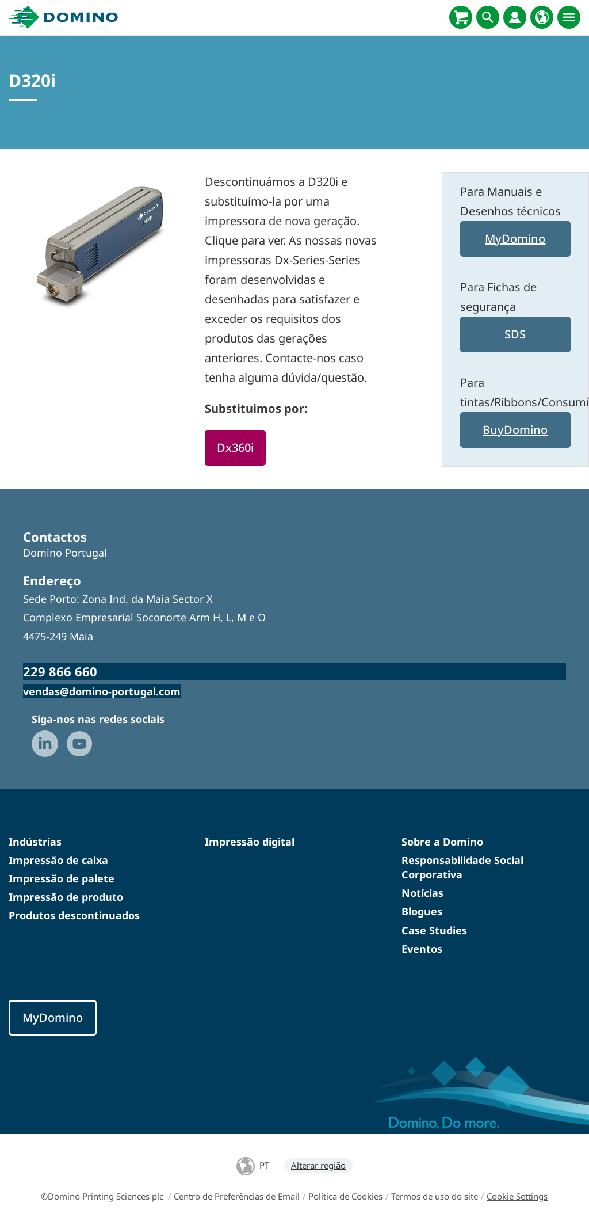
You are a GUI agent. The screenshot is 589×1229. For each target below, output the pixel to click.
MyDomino (515, 238)
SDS (515, 334)
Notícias (422, 893)
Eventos (421, 949)
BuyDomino (515, 429)
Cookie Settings (517, 1196)
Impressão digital (249, 841)
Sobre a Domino (442, 841)
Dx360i (235, 447)
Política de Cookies (345, 1196)
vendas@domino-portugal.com (102, 691)
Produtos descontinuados (74, 915)
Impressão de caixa (58, 860)
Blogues (421, 911)
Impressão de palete (61, 878)
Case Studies (434, 930)
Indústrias (35, 841)
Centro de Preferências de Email (237, 1196)
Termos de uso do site (434, 1196)
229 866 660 (60, 671)
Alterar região (318, 1165)
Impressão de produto (66, 897)
